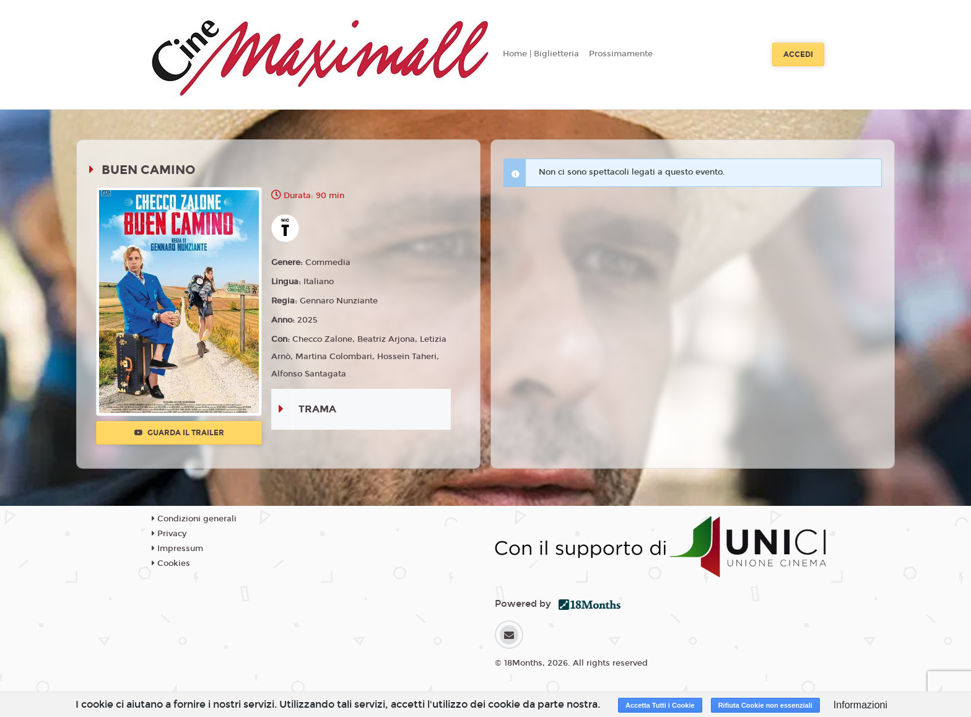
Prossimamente (621, 54)
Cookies (171, 563)
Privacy (169, 534)
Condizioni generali (194, 519)
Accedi (798, 54)
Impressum (177, 549)
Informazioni (860, 705)
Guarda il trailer (179, 432)
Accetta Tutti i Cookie (660, 705)
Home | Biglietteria (541, 54)
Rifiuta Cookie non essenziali (765, 705)
